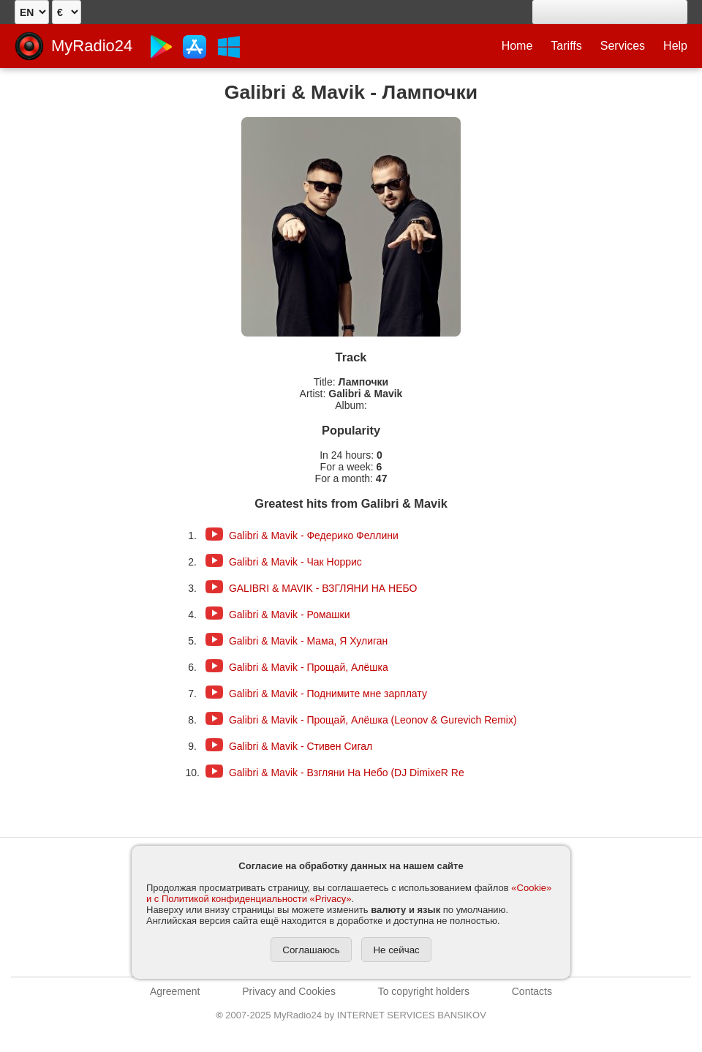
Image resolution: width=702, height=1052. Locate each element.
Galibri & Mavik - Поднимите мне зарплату (328, 693)
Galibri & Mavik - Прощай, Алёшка (308, 667)
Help (675, 46)
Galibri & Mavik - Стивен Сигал (300, 746)
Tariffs (566, 46)
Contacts (532, 991)
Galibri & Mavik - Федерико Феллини (314, 535)
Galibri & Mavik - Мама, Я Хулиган (308, 641)
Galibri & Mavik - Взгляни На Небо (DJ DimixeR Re (346, 772)
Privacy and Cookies (289, 991)
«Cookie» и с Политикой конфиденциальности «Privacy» (348, 893)
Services (622, 46)
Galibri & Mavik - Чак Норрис (295, 562)
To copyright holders (423, 991)
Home (517, 46)
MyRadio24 (91, 46)
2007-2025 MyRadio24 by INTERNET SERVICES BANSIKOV (351, 1015)
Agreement (175, 991)
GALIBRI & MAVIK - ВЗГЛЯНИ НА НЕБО (323, 588)
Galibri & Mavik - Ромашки (289, 614)
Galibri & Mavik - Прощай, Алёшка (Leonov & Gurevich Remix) (373, 720)
